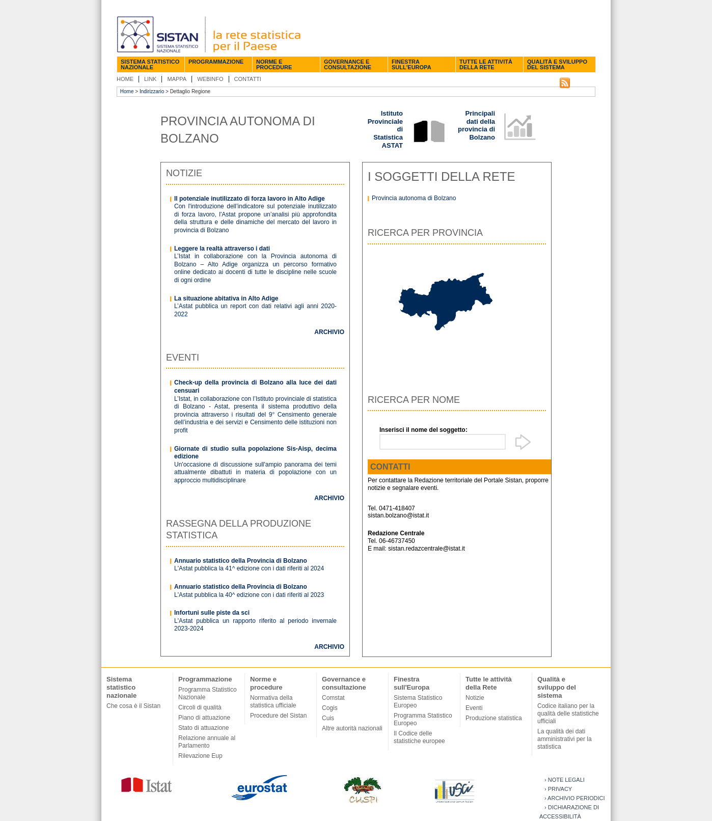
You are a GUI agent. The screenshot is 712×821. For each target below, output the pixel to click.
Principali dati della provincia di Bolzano (476, 125)
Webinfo (210, 79)
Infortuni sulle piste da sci (212, 612)
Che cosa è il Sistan (133, 705)
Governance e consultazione (347, 64)
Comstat (333, 697)
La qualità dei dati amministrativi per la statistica (564, 739)
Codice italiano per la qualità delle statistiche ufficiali (568, 713)
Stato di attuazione (203, 727)
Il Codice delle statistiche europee (419, 737)
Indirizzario (152, 91)
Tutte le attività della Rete (485, 64)
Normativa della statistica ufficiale (273, 701)
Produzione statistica (493, 718)
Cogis (330, 707)
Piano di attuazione (204, 717)
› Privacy (558, 789)
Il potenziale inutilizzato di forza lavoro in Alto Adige (249, 198)
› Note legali (564, 780)
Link (150, 79)
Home (125, 79)
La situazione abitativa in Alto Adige (226, 298)
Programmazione (215, 62)
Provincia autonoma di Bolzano (414, 198)
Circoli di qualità (200, 707)
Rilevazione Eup (200, 755)
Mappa (176, 79)
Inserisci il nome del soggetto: (423, 429)
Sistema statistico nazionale (150, 64)
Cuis (328, 718)
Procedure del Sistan (278, 715)
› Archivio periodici (574, 798)
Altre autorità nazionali (352, 728)
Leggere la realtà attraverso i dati (222, 248)
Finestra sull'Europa (411, 64)
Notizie (474, 697)
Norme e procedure (274, 64)
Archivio (329, 332)
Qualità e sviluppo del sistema (557, 64)
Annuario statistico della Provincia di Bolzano (240, 560)
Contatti (247, 79)
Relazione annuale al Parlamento (206, 741)
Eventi (473, 707)
